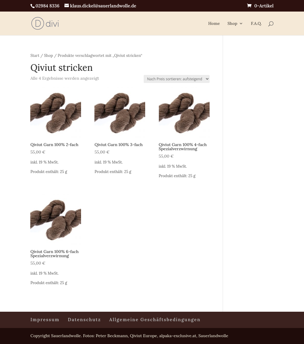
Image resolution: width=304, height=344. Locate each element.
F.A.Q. (256, 23)
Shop (232, 23)
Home (214, 23)
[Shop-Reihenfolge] (177, 79)
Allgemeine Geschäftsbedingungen (155, 319)
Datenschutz (84, 319)
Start (34, 55)
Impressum (44, 319)
